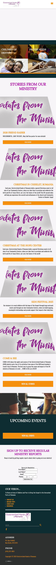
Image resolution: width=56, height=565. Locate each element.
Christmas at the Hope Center (22, 245)
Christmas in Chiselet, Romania (33, 184)
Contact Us (10, 500)
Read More (28, 142)
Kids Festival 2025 (42, 301)
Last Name (21, 472)
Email (22, 474)
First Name (21, 469)
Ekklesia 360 (8, 561)
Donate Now (10, 504)
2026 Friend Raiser (14, 132)
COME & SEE (10, 358)
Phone (21, 476)
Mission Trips (11, 502)
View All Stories (28, 383)
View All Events (28, 435)
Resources (10, 506)
